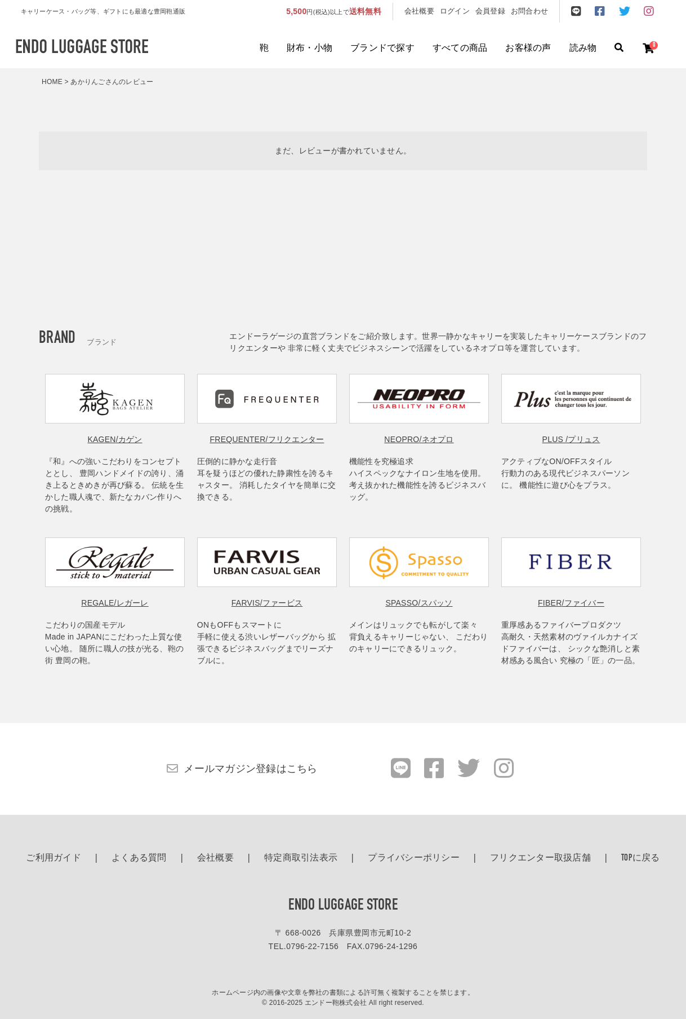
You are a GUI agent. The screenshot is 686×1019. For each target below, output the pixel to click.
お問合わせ (529, 11)
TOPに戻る (640, 858)
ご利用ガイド (53, 858)
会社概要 (419, 11)
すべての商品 (460, 48)
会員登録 (490, 11)
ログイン (455, 11)
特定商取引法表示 (300, 858)
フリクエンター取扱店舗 (540, 858)
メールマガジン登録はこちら (250, 768)
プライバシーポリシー (414, 858)
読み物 (583, 48)
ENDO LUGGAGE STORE (343, 906)
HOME (52, 82)
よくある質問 (139, 858)
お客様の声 (528, 48)
